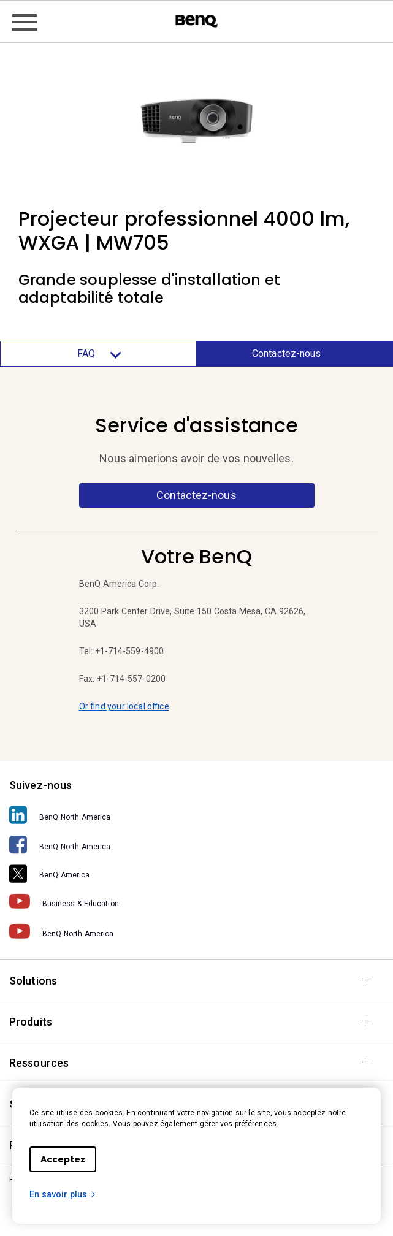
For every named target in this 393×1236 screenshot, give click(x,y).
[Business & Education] (196, 902)
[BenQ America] (196, 873)
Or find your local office (124, 706)
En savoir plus (63, 1194)
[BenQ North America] (196, 815)
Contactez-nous (286, 353)
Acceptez (62, 1159)
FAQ (98, 353)
